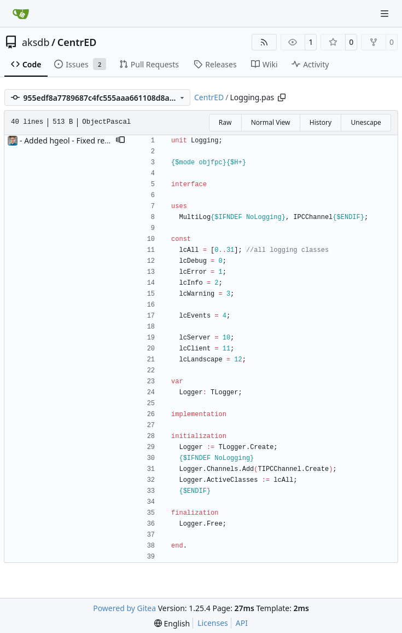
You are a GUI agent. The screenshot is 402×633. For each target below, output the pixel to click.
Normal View (270, 122)
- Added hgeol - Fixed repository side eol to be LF (107, 140)
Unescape (366, 122)
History (320, 122)
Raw (225, 122)
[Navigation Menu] (386, 13)
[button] (120, 140)
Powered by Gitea (124, 608)
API (242, 623)
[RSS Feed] (264, 42)
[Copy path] (282, 97)
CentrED (77, 42)
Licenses (212, 623)
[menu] (172, 623)
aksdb (35, 42)
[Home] (20, 14)
